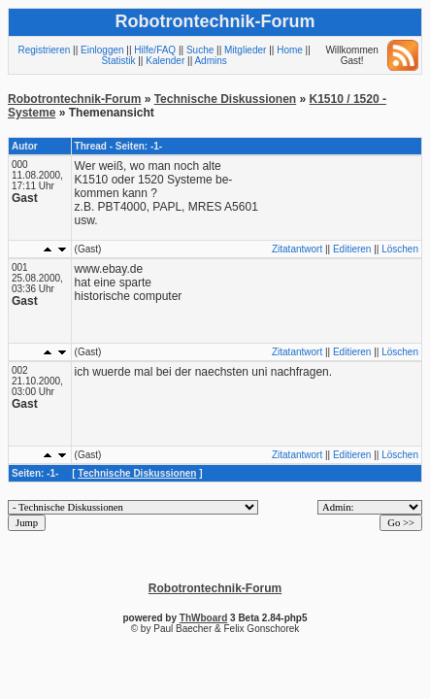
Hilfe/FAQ (155, 50)
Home (290, 50)
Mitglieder (245, 50)
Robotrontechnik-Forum (74, 99)
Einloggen (102, 50)
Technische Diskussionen (225, 99)
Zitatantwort (297, 249)
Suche (200, 50)
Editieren (352, 249)
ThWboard (203, 618)
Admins (210, 60)
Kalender (165, 60)
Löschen (399, 249)
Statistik (118, 60)
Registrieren (43, 50)
